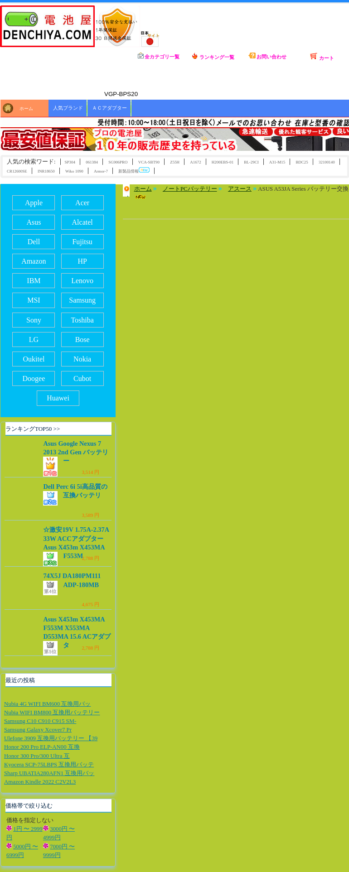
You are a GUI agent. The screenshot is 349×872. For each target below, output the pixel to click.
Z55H (174, 162)
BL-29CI (251, 162)
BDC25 (302, 162)
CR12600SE (17, 171)
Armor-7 (101, 171)
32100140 (327, 162)
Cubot (82, 378)
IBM (33, 280)
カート (322, 57)
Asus (33, 222)
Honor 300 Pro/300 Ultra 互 (37, 756)
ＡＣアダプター (109, 108)
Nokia (82, 359)
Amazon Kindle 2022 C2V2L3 (40, 782)
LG (34, 339)
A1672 (195, 162)
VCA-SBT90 (149, 162)
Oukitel (33, 359)
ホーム (104, 56)
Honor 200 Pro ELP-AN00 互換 (42, 747)
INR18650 (46, 171)
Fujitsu (82, 242)
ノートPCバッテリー (190, 189)
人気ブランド (68, 108)
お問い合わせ (267, 56)
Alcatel (82, 222)
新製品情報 (134, 170)
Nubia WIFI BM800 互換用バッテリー (52, 712)
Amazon (33, 261)
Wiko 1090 (74, 171)
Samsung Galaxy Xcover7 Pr (38, 730)
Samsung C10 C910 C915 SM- (40, 721)
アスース (240, 189)
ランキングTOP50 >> (32, 428)
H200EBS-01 (222, 162)
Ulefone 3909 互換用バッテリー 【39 (50, 738)
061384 (92, 162)
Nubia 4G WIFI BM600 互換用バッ (47, 704)
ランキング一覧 (213, 56)
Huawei (58, 398)
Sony (33, 320)
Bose (82, 339)
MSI (33, 300)
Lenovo (82, 280)
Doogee (34, 378)
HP (82, 261)
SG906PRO (117, 162)
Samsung (82, 300)
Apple (34, 203)
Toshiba (82, 320)
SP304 (70, 162)
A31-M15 (277, 162)
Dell (34, 242)
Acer (82, 203)
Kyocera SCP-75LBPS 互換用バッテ (49, 764)
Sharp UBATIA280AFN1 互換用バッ (49, 773)
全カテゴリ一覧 (159, 56)
